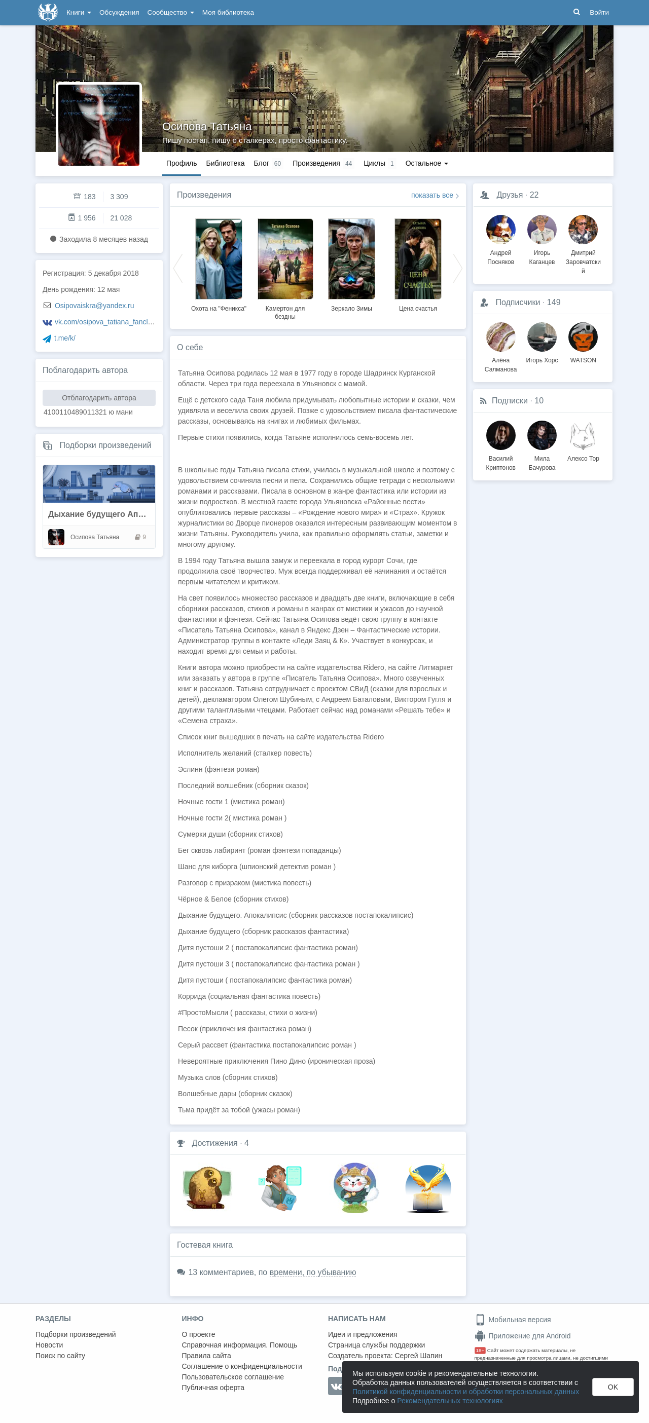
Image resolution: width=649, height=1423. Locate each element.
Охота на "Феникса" (218, 308)
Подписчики (517, 302)
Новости (49, 1345)
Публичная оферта (213, 1387)
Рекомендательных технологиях (450, 1401)
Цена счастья (418, 308)
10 (539, 400)
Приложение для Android (523, 1335)
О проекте (198, 1334)
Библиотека (225, 163)
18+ (480, 1350)
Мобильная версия (513, 1319)
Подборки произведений (105, 445)
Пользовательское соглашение (233, 1377)
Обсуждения (119, 12)
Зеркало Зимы (351, 308)
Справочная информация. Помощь (240, 1345)
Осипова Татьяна (206, 126)
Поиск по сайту (60, 1356)
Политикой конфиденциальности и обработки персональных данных (465, 1392)
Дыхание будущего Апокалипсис (114, 514)
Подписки (510, 400)
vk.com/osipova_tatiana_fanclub (105, 322)
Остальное (427, 163)
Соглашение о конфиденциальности (242, 1366)
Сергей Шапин (418, 1356)
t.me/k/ (65, 338)
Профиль (181, 163)
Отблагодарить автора (99, 398)
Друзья (509, 195)
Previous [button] (178, 267)
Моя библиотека (228, 12)
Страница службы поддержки (376, 1345)
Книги (78, 12)
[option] (219, 263)
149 (554, 302)
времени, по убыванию (313, 1272)
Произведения (204, 195)
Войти (599, 12)
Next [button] (458, 267)
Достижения (214, 1143)
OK (613, 1387)
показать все (432, 195)
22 (534, 195)
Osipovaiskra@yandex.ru (94, 306)
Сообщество (171, 12)
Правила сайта (206, 1356)
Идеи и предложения (363, 1334)
